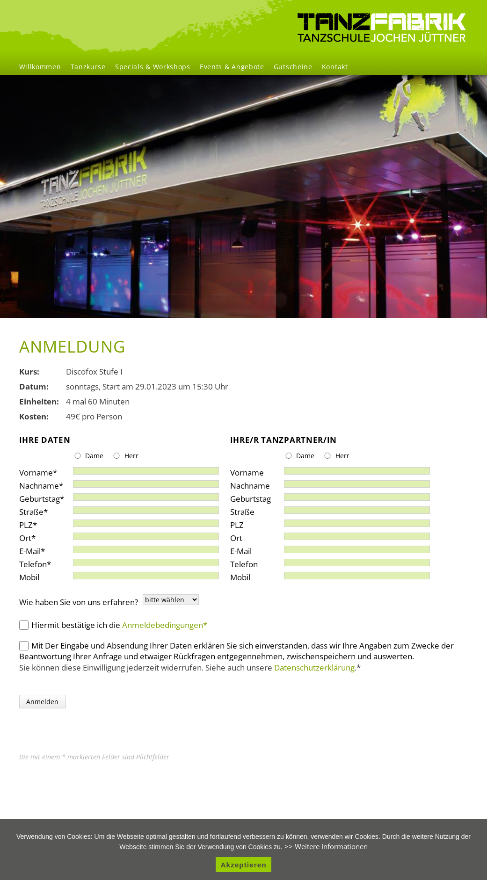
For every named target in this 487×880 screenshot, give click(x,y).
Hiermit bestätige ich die (119, 625)
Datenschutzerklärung (314, 667)
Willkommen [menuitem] (382, 27)
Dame (94, 455)
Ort (37, 536)
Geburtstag (41, 496)
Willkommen (40, 66)
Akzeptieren (243, 865)
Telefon (37, 562)
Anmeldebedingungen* (164, 625)
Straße (37, 509)
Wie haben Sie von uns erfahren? (78, 602)
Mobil (29, 575)
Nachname (41, 483)
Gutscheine (293, 66)
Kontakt (335, 66)
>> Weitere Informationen (326, 846)
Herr (131, 455)
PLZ (37, 523)
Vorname (38, 470)
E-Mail (37, 549)
